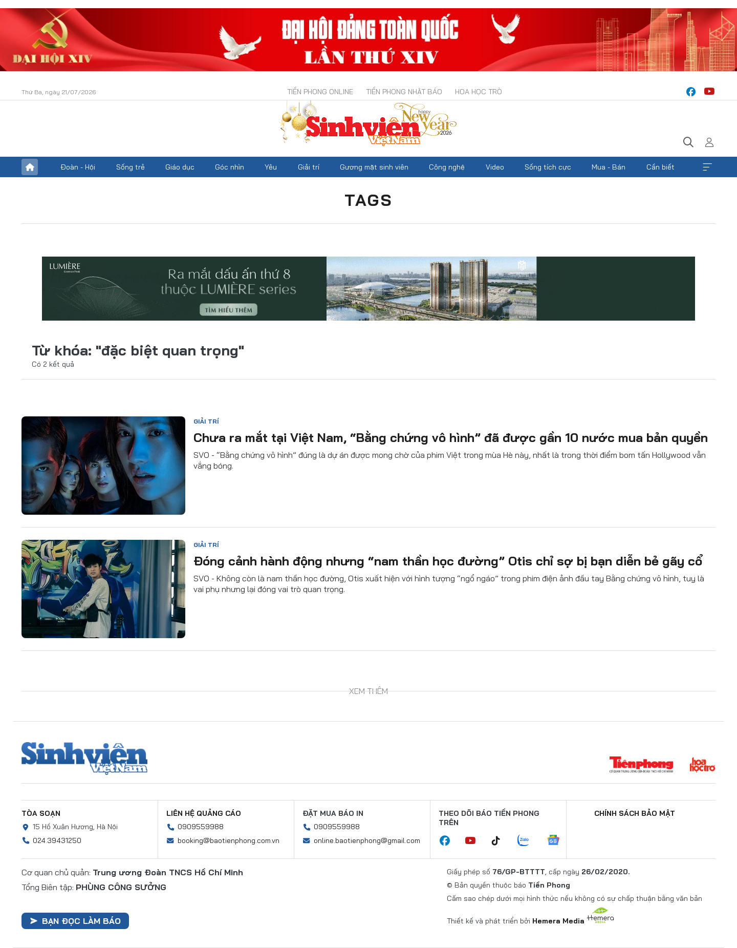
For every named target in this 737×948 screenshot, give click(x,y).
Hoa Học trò (478, 91)
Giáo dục (179, 167)
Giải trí (308, 167)
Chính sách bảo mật (634, 813)
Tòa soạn (40, 813)
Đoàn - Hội (77, 167)
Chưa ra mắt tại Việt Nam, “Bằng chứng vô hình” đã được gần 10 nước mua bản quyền (450, 437)
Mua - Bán (608, 167)
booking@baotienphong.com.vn (228, 840)
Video (495, 167)
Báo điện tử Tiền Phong (368, 124)
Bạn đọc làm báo (75, 921)
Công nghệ (447, 167)
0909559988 (201, 826)
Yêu (271, 167)
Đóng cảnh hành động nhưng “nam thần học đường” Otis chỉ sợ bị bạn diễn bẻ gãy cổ (448, 560)
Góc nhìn (229, 167)
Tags (368, 199)
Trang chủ (29, 167)
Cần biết (660, 167)
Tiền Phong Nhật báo (404, 91)
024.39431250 (57, 840)
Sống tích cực (548, 167)
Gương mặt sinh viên (374, 167)
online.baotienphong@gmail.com (367, 840)
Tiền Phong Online (320, 91)
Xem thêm (707, 167)
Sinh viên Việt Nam (84, 758)
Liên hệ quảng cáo (203, 813)
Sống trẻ (130, 167)
